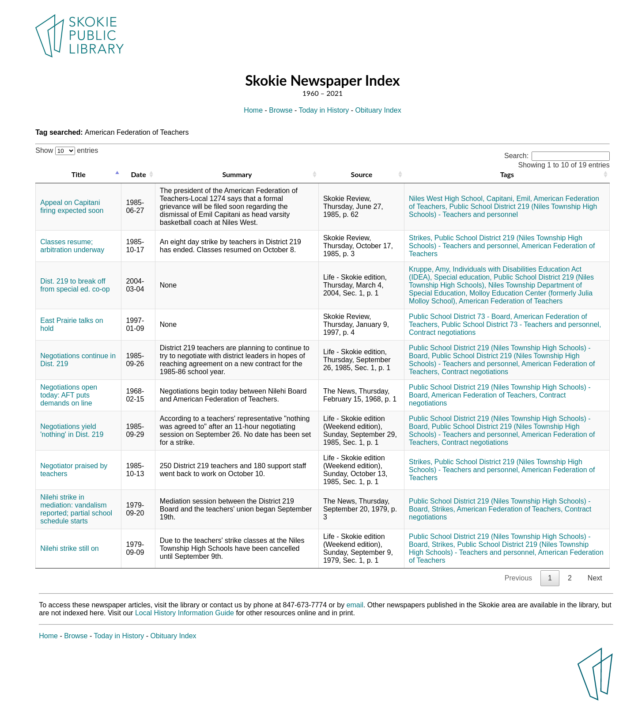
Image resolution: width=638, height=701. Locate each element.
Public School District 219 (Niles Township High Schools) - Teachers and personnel (503, 210)
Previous (518, 578)
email (355, 605)
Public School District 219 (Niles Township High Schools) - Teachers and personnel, (495, 242)
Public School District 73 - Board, (460, 316)
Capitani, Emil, (509, 198)
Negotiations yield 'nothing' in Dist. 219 (71, 430)
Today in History (324, 110)
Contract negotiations (442, 332)
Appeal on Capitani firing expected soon (71, 206)
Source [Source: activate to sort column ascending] (362, 174)
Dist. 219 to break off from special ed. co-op (74, 285)
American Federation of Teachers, (484, 395)
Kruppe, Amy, (430, 269)
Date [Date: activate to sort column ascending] (138, 174)
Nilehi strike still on (69, 548)
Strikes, (420, 238)
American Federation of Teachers (510, 301)
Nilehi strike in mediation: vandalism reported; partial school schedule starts (76, 509)
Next (595, 578)
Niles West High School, (446, 198)
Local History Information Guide (184, 613)
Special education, (463, 277)
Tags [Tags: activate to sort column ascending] (507, 174)
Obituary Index (378, 110)
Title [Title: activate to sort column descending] (79, 174)
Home (253, 110)
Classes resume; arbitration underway (72, 246)
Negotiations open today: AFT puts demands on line (68, 395)
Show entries (66, 150)
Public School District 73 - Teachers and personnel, (521, 324)
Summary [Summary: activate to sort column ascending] (237, 174)
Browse (280, 110)
